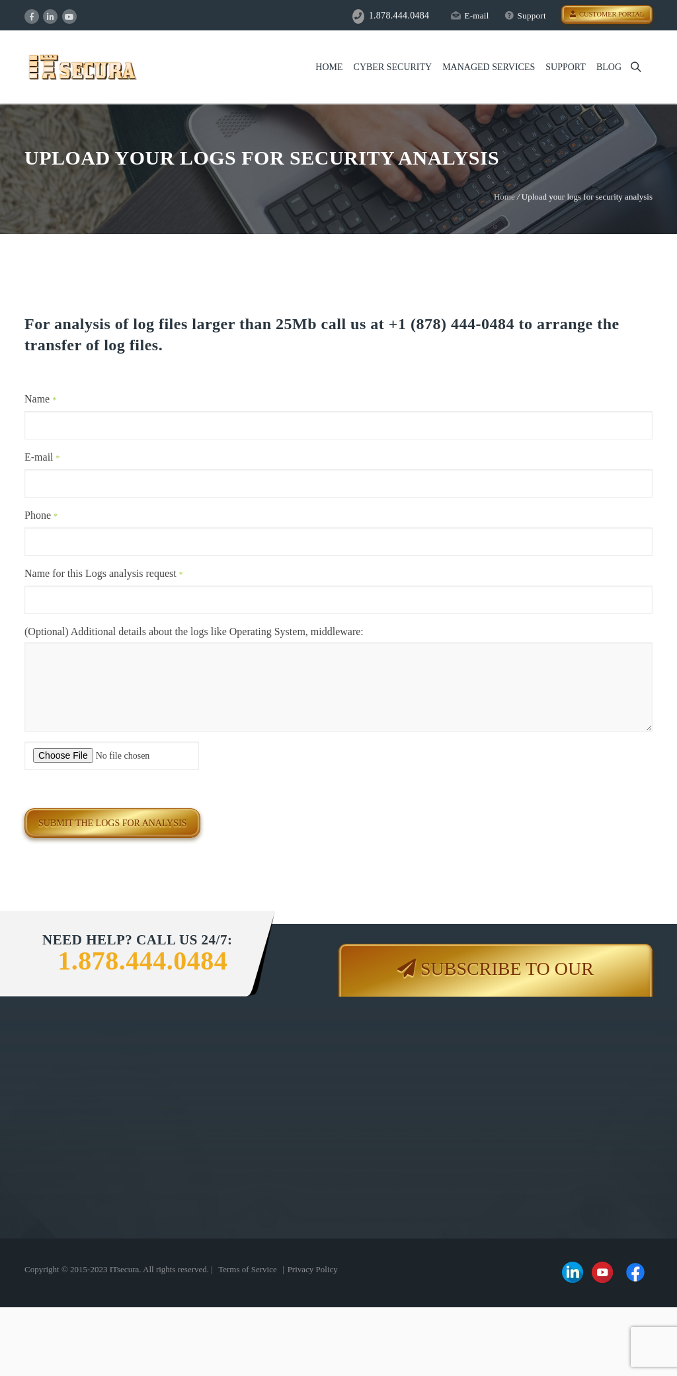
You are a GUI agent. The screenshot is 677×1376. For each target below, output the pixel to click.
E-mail (470, 15)
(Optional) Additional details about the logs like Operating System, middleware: (194, 631)
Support (525, 15)
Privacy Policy (313, 1269)
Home (328, 67)
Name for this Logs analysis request (103, 573)
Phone (41, 515)
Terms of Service (247, 1269)
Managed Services (488, 67)
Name (40, 398)
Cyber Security (393, 67)
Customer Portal (607, 14)
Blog (608, 67)
